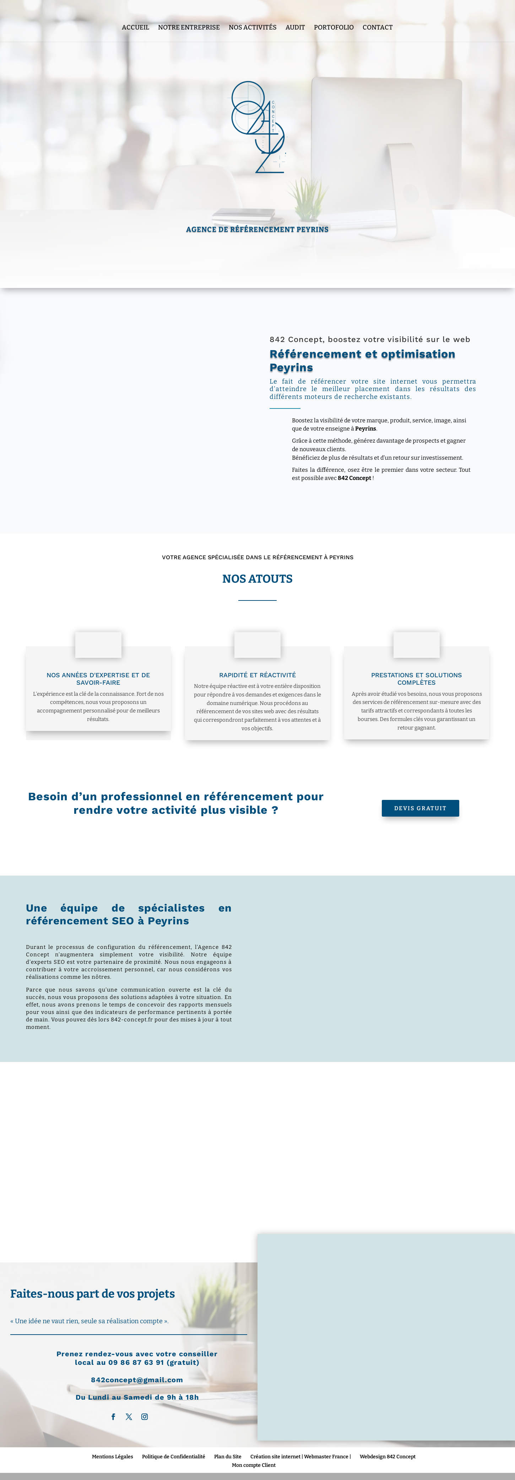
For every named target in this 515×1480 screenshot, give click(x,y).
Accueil (135, 15)
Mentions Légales (112, 1457)
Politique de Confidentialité (173, 1457)
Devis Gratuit (420, 808)
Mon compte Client (254, 1465)
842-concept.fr (132, 1019)
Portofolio (334, 15)
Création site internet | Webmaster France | (300, 1457)
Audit (295, 15)
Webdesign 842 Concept (388, 1457)
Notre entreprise (189, 15)
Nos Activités (253, 15)
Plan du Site (228, 1457)
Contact (378, 15)
